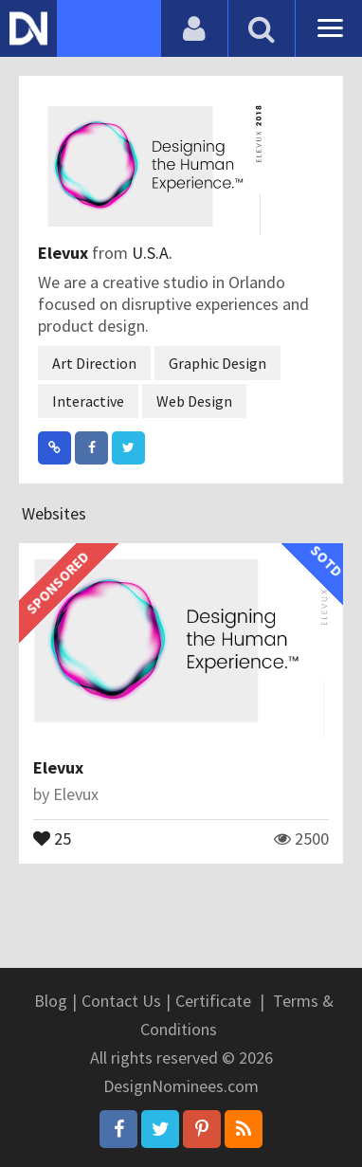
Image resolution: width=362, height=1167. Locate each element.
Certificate (213, 1001)
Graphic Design (217, 363)
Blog (50, 1001)
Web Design (194, 401)
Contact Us (121, 1001)
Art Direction (94, 363)
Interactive (88, 401)
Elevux (65, 253)
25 (52, 837)
